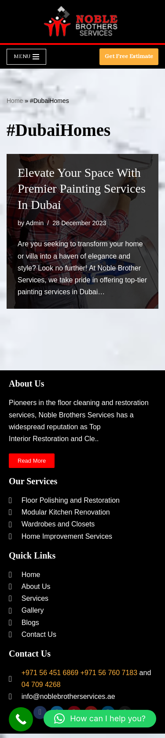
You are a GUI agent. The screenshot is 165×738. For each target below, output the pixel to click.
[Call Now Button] (21, 719)
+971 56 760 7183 (109, 672)
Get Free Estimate (129, 56)
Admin (35, 223)
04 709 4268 (41, 684)
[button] (100, 718)
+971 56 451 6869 (50, 672)
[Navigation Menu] (26, 57)
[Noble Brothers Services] (82, 21)
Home (15, 100)
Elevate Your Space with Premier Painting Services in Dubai (82, 189)
